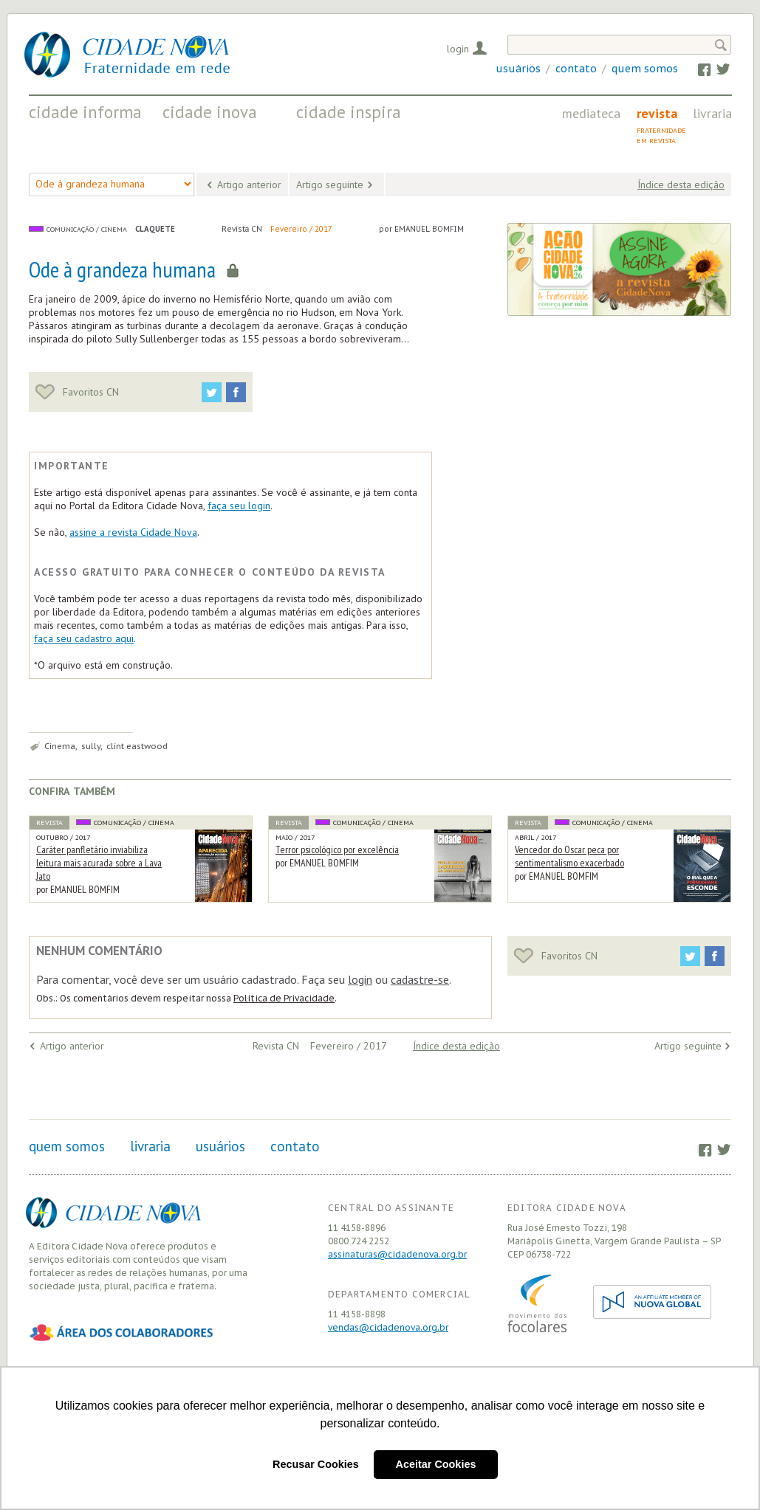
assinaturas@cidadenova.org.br (397, 1254)
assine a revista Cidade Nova (133, 532)
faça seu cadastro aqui (84, 638)
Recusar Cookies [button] (316, 1464)
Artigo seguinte (329, 184)
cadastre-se (420, 979)
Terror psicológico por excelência (337, 849)
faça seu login (239, 505)
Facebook (696, 68)
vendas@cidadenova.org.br (388, 1327)
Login (458, 48)
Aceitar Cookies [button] (436, 1464)
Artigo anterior (249, 184)
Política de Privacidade (284, 998)
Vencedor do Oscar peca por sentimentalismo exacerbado (569, 856)
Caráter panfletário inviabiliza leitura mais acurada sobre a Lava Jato (99, 863)
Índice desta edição (681, 184)
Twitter (716, 1149)
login (360, 979)
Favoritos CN (77, 392)
